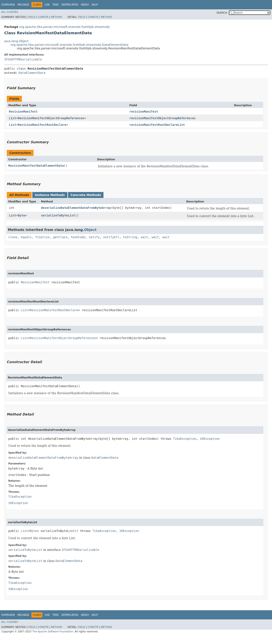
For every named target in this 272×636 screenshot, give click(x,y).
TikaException (184, 438)
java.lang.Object (16, 41)
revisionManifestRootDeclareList (157, 124)
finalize (42, 237)
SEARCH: (222, 12)
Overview (8, 4)
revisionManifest (143, 111)
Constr (43, 17)
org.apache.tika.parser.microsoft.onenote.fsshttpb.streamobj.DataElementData (69, 44)
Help (94, 4)
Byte (21, 215)
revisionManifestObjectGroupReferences (162, 118)
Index (85, 4)
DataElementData (31, 72)
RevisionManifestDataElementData (36, 165)
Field (31, 17)
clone (12, 237)
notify (94, 237)
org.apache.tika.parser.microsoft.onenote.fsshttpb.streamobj (64, 27)
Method (56, 17)
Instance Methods (50, 195)
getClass (60, 237)
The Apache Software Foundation (52, 631)
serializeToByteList (58, 215)
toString (130, 237)
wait (144, 237)
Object (90, 230)
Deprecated (69, 4)
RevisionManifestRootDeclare (42, 124)
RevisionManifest (23, 111)
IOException (210, 438)
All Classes (9, 11)
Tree (55, 4)
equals (26, 237)
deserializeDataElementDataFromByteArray (76, 207)
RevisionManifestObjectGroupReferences (51, 118)
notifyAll (111, 237)
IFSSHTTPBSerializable (23, 59)
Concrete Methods (86, 195)
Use (47, 4)
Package (23, 4)
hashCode (78, 237)
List (12, 118)
